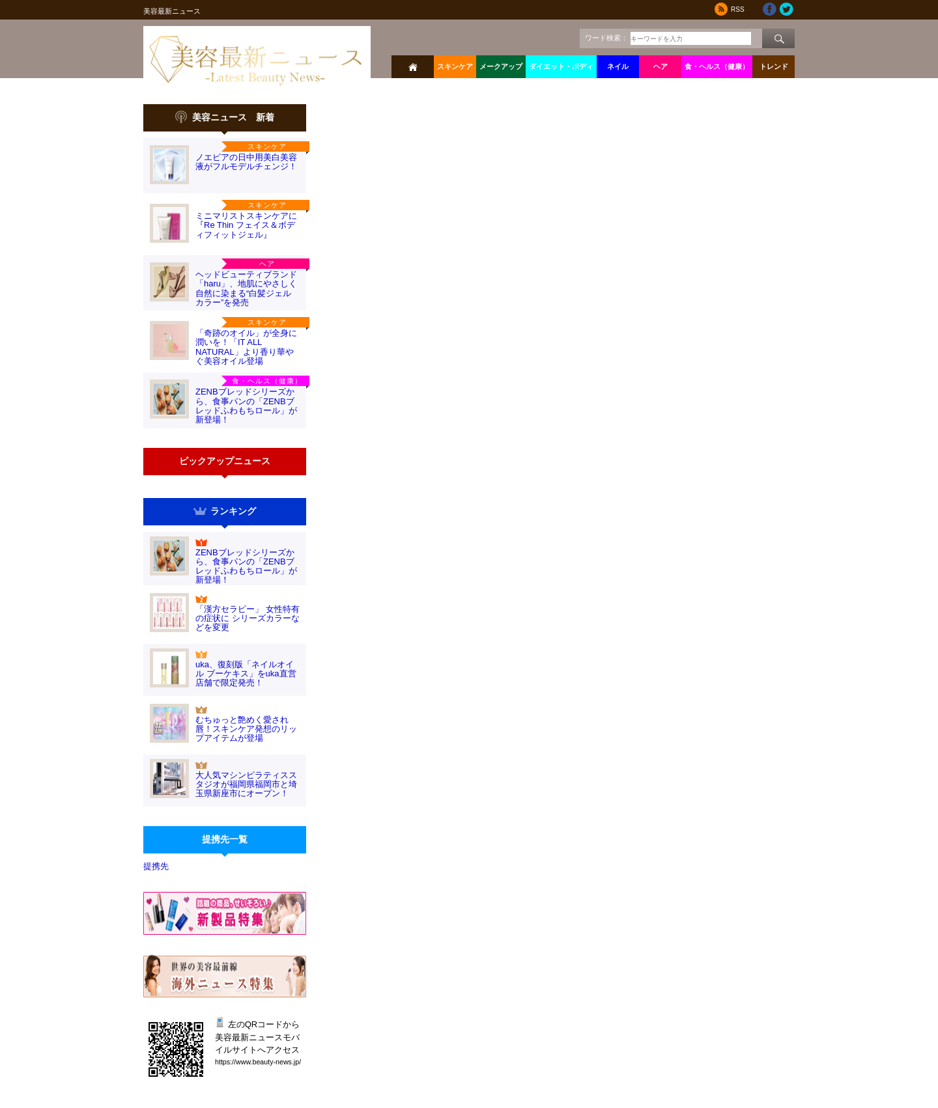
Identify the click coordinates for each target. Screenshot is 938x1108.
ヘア (660, 66)
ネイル (618, 66)
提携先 (156, 866)
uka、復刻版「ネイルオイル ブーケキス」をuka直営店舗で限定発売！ (245, 673)
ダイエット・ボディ (561, 66)
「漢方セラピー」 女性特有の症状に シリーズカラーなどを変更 (247, 618)
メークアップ (500, 66)
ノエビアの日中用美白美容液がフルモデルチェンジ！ (246, 161)
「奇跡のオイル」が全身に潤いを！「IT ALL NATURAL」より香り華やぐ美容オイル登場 (246, 347)
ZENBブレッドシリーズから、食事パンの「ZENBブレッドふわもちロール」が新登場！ (246, 405)
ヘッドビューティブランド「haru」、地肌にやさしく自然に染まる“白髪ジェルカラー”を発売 (246, 288)
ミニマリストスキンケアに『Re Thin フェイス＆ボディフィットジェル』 (246, 225)
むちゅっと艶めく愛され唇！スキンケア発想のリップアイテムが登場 (246, 729)
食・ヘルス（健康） (717, 66)
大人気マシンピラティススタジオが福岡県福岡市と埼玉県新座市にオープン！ (246, 784)
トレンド (774, 66)
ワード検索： (606, 38)
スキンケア (455, 66)
